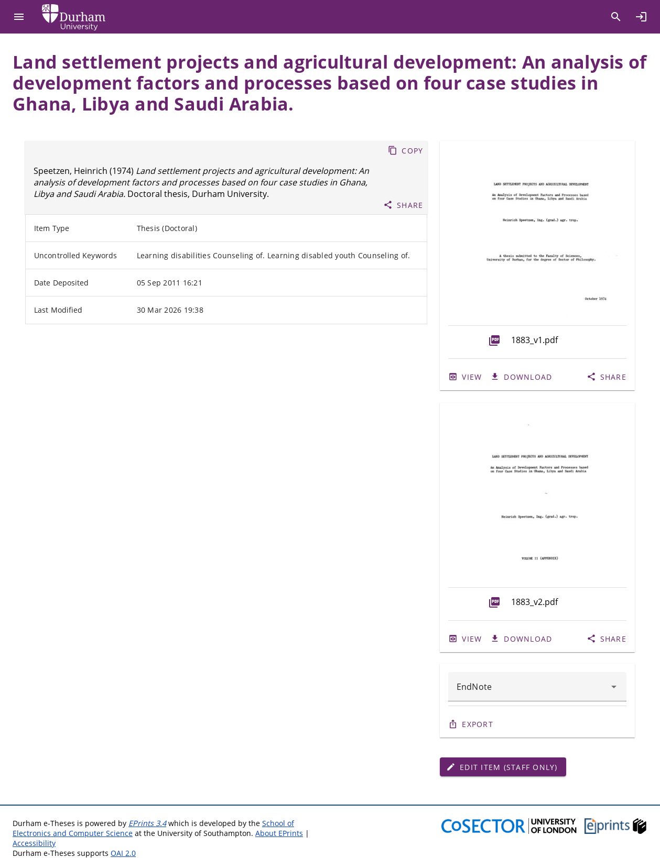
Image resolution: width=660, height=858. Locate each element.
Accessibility (34, 843)
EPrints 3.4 (147, 823)
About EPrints (279, 833)
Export (477, 724)
